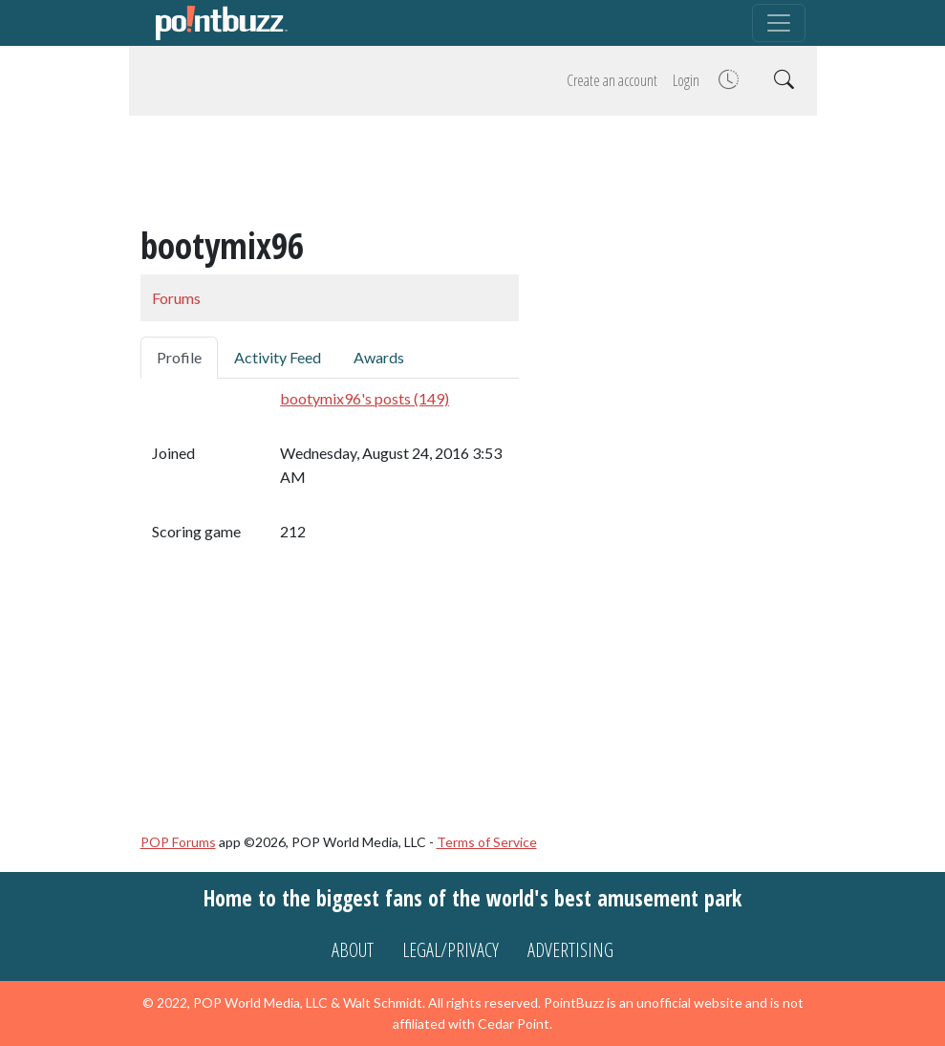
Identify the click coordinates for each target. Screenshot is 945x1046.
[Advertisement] (473, 174)
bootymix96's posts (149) (364, 398)
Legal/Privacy (450, 950)
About (353, 950)
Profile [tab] (179, 357)
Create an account (612, 80)
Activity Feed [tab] (277, 357)
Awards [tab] (379, 357)
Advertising (570, 950)
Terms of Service (487, 842)
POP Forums (178, 842)
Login (686, 80)
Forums (176, 298)
